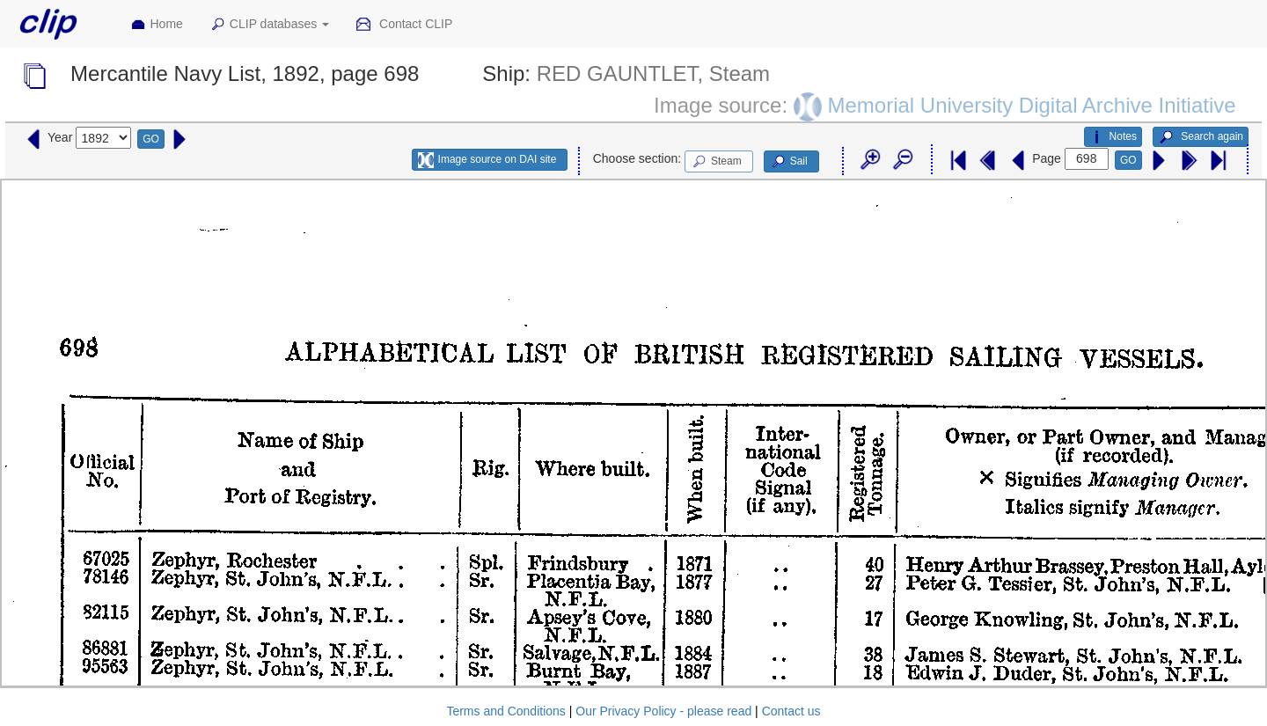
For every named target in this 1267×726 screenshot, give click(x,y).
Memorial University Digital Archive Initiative (1031, 104)
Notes (1113, 137)
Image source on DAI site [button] (487, 160)
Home (156, 25)
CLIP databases (269, 25)
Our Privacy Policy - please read (663, 711)
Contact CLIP (403, 25)
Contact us (791, 711)
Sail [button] (789, 162)
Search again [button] (1200, 137)
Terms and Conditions (505, 711)
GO (151, 139)
